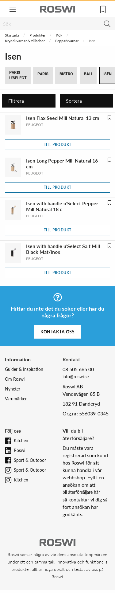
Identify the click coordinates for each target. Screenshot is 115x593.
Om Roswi (15, 379)
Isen (107, 74)
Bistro (66, 74)
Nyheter (12, 388)
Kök (59, 35)
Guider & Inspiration (24, 369)
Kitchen (21, 440)
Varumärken (16, 398)
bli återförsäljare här (81, 492)
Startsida (12, 35)
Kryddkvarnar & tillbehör (25, 40)
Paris (42, 74)
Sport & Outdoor (30, 460)
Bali (88, 74)
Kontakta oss (57, 331)
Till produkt (57, 144)
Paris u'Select (17, 75)
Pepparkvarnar (67, 40)
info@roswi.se (76, 376)
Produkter (37, 35)
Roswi (19, 450)
